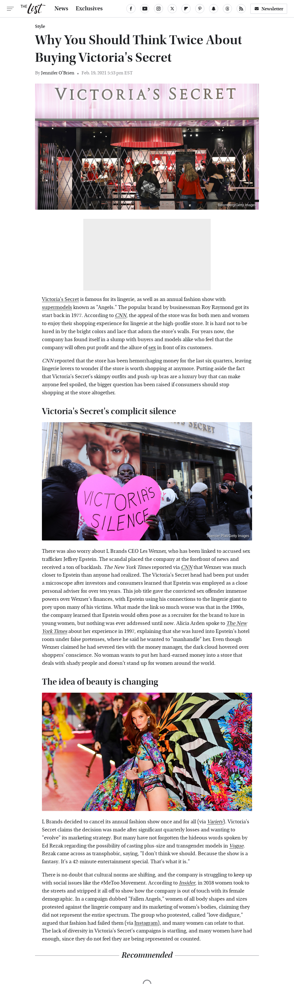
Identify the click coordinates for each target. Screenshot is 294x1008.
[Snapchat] (213, 8)
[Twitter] (172, 8)
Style (40, 26)
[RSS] (241, 8)
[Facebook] (131, 8)
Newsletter (268, 8)
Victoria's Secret (60, 299)
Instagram (146, 923)
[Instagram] (158, 8)
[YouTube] (144, 8)
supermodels (57, 307)
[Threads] (227, 8)
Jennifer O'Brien (57, 73)
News (61, 8)
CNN (120, 315)
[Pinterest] (199, 8)
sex (152, 348)
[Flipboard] (186, 8)
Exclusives (89, 8)
